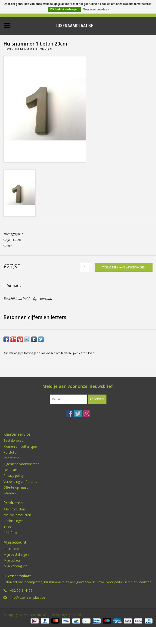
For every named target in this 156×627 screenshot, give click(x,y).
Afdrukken (87, 353)
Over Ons (10, 469)
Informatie (12, 285)
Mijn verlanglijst (15, 566)
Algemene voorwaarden (21, 464)
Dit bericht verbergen (64, 9)
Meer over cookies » (96, 9)
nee (9, 246)
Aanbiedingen (13, 521)
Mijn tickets (12, 560)
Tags (7, 527)
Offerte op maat (15, 487)
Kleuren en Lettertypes (20, 446)
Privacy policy (13, 475)
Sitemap (9, 493)
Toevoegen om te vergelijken (60, 353)
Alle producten (14, 509)
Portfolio (10, 452)
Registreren (12, 548)
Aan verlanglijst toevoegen (20, 353)
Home (7, 49)
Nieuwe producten (17, 515)
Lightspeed (73, 615)
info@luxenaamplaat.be (27, 597)
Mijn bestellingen (16, 554)
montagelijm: (13, 234)
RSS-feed (10, 532)
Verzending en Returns (20, 481)
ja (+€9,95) (14, 240)
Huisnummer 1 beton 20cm (33, 49)
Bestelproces (13, 440)
